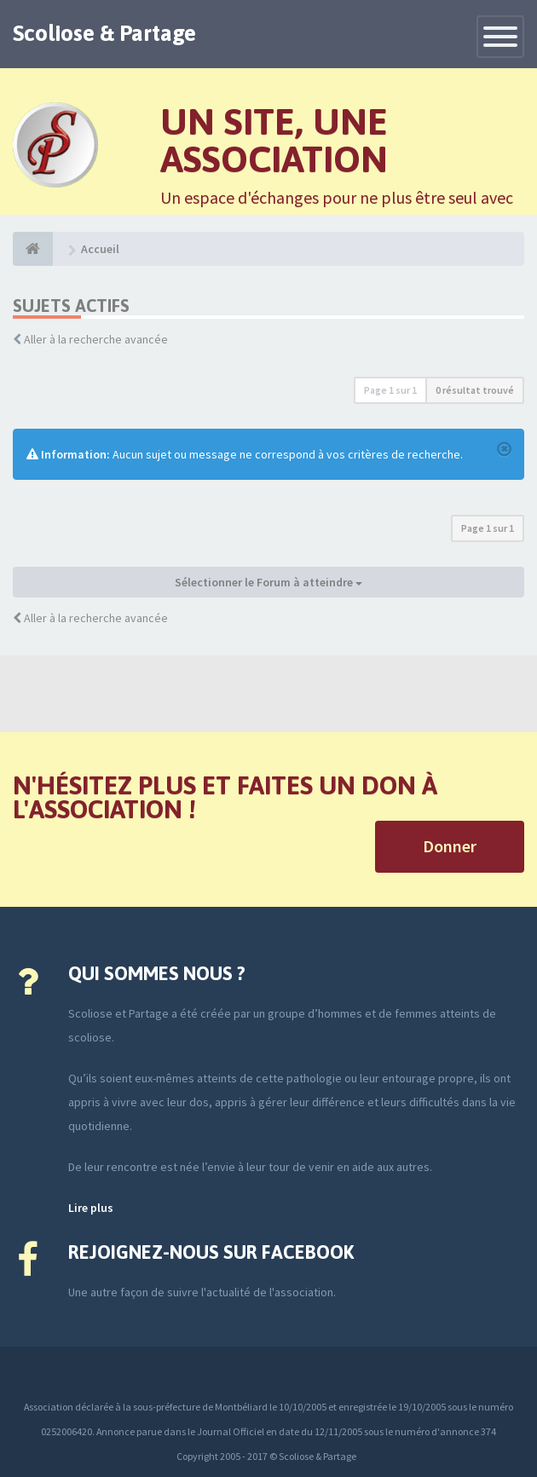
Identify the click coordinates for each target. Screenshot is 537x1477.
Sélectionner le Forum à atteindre (268, 582)
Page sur (390, 390)
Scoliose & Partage (104, 33)
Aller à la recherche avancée (96, 339)
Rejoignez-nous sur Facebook (211, 1252)
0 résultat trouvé (475, 390)
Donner (449, 846)
